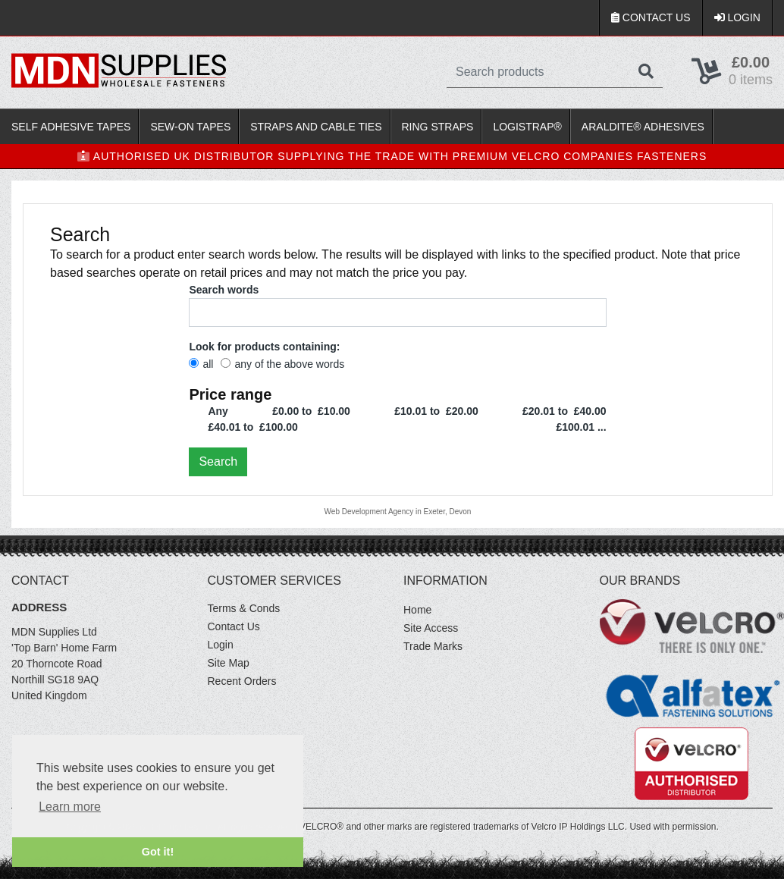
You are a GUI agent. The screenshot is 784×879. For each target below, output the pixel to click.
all (201, 364)
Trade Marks (433, 646)
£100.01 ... (581, 427)
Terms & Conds (244, 608)
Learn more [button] (70, 806)
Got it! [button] (158, 852)
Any (217, 411)
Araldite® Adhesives (643, 127)
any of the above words (282, 364)
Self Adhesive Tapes (70, 127)
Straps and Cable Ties (315, 127)
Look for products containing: (264, 347)
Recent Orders (242, 681)
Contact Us (651, 17)
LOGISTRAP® (527, 127)
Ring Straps (438, 127)
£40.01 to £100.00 (252, 427)
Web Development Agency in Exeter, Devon (398, 511)
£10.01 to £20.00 (436, 411)
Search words (224, 290)
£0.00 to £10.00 (311, 411)
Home (417, 610)
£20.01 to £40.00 (564, 411)
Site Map (228, 663)
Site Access (430, 628)
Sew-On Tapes (190, 127)
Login (737, 17)
